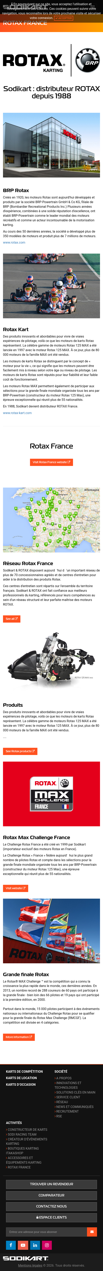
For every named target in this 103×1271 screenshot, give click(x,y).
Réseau (62, 1102)
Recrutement (67, 1111)
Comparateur (51, 1195)
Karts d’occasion (21, 1085)
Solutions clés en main (75, 1092)
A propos (64, 1078)
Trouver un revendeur (51, 1184)
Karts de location (21, 1078)
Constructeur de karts (27, 1130)
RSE (59, 1116)
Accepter (63, 18)
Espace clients (51, 1218)
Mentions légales (30, 1265)
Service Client (68, 1097)
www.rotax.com (14, 242)
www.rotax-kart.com (17, 413)
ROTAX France (19, 1167)
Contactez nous (51, 1206)
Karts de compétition (24, 1071)
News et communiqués (75, 1107)
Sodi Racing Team (22, 1134)
